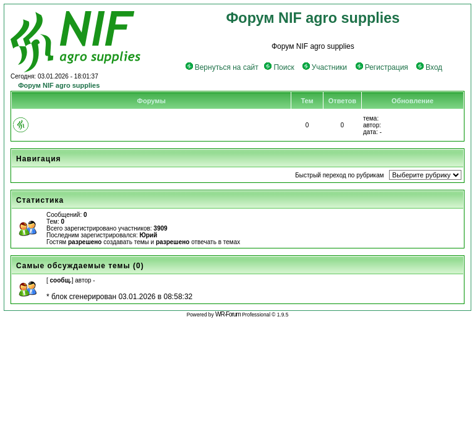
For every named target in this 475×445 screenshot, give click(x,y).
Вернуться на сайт (222, 67)
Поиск (279, 67)
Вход (429, 67)
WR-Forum (228, 314)
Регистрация (382, 67)
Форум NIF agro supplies (59, 85)
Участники (324, 67)
